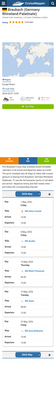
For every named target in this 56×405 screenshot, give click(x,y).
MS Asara (29, 301)
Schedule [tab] (9, 160)
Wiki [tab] (28, 160)
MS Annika (30, 241)
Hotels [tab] (46, 160)
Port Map (28, 106)
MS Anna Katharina (34, 331)
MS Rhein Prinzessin (34, 271)
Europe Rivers (8, 84)
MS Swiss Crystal (33, 211)
